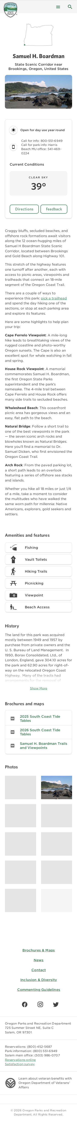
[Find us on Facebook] (24, 1004)
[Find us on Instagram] (40, 1004)
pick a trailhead (54, 298)
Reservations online (20, 1060)
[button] (70, 6)
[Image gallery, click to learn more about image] (20, 787)
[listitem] (38, 718)
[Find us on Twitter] (55, 1004)
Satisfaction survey (20, 1064)
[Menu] (58, 6)
